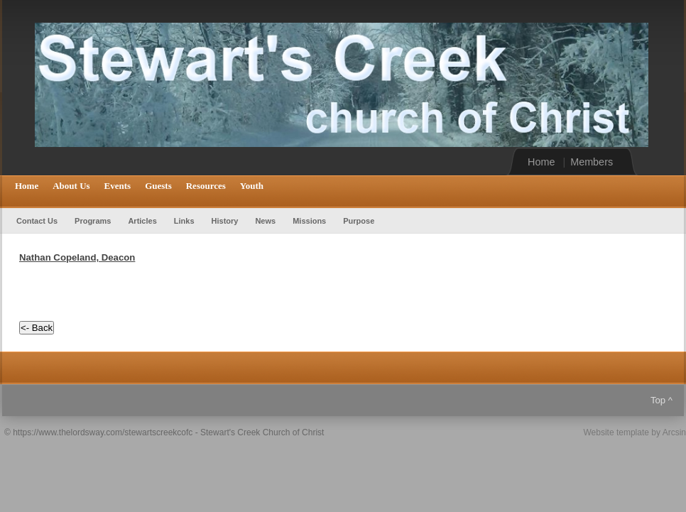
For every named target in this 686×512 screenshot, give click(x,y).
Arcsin (674, 432)
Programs (93, 221)
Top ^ (661, 400)
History (225, 221)
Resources (206, 185)
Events (117, 185)
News (265, 221)
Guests (158, 185)
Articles (142, 221)
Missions (309, 221)
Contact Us (37, 221)
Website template (616, 432)
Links (184, 221)
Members (591, 162)
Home (541, 162)
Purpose (358, 221)
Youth (251, 185)
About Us (71, 185)
